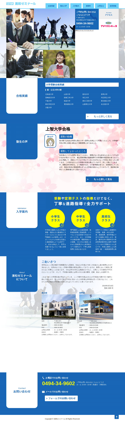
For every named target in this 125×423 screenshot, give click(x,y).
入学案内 (76, 6)
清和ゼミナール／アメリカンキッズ (84, 30)
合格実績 (51, 6)
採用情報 (113, 6)
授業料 (88, 6)
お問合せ (100, 6)
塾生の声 (63, 6)
